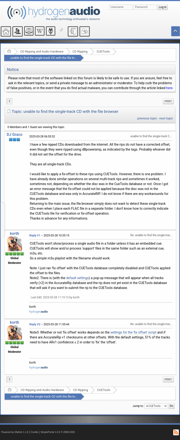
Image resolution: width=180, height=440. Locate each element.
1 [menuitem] (9, 101)
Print (168, 101)
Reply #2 (34, 324)
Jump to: (138, 406)
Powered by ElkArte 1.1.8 (14, 432)
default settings (77, 278)
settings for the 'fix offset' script (133, 332)
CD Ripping (80, 51)
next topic (166, 118)
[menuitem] (168, 101)
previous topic (147, 118)
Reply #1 (34, 235)
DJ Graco (14, 134)
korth (14, 233)
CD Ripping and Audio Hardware (41, 51)
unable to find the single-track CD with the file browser (46, 58)
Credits (34, 432)
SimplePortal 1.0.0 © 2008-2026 (58, 432)
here (169, 88)
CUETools (103, 51)
